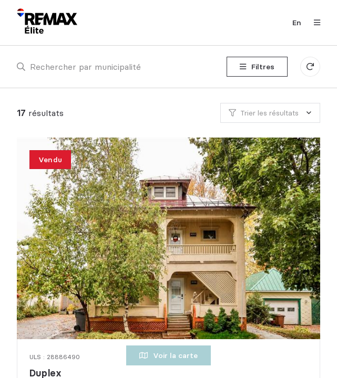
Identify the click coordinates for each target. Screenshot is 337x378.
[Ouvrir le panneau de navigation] (314, 22)
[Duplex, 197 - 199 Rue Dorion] (170, 238)
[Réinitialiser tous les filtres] (310, 67)
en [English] (296, 22)
